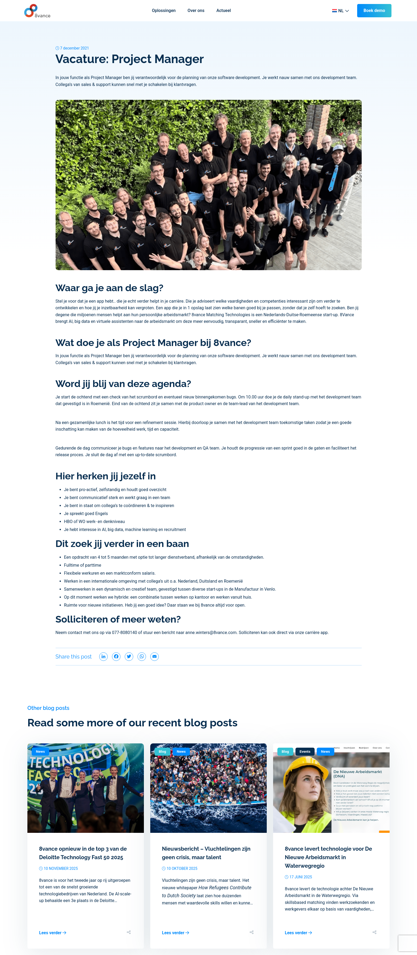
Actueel (223, 10)
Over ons (195, 10)
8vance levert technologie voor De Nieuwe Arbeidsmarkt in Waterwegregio (328, 857)
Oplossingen (164, 10)
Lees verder (52, 932)
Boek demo (374, 10)
